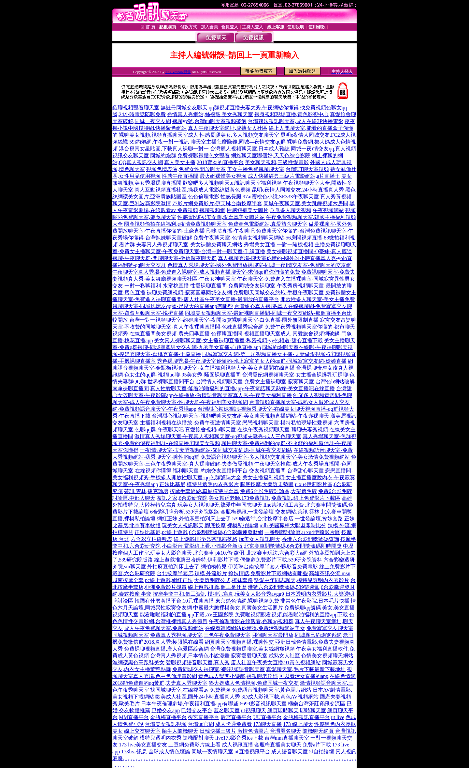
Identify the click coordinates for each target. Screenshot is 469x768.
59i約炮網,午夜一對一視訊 (159, 142)
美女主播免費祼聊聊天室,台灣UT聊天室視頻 (278, 169)
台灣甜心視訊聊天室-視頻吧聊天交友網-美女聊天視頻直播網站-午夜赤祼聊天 (240, 416)
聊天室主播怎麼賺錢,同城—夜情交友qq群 (238, 142)
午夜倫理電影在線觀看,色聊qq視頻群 (251, 621)
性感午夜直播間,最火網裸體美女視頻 (204, 176)
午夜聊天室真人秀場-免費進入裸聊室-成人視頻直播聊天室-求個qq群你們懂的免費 (206, 272)
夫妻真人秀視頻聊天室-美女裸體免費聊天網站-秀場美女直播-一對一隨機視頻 (224, 244)
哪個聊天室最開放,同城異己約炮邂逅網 (297, 635)
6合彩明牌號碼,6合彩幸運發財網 (226, 532)
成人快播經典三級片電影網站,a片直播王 (294, 176)
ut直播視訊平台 (252, 751)
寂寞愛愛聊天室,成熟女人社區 (265, 655)
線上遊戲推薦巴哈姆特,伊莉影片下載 (196, 559)
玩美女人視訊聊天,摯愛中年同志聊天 (220, 505)
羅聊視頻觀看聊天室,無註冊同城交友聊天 (159, 107)
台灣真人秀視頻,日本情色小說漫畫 (190, 655)
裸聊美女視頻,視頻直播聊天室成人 (158, 135)
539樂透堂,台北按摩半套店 (262, 518)
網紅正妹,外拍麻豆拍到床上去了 (194, 518)
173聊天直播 (267, 724)
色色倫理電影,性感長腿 (214, 196)
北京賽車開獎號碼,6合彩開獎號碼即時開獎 (293, 546)
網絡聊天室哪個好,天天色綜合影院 (270, 155)
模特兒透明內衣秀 (160, 738)
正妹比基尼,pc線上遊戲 (161, 532)
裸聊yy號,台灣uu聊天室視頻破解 (209, 121)
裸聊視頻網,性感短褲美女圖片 (233, 210)
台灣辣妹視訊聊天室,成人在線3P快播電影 (295, 121)
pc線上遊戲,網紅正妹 (169, 580)
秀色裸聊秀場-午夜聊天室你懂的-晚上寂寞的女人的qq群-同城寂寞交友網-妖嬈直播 (251, 361)
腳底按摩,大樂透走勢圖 (266, 484)
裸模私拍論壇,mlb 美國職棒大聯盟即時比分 (276, 525)
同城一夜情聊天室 (212, 751)
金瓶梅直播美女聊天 (277, 744)
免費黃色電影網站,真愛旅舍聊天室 (267, 224)
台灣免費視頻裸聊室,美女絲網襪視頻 (252, 649)
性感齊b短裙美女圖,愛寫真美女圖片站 (221, 217)
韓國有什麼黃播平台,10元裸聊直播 (174, 601)
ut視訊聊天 (253, 710)
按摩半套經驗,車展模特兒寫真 (204, 491)
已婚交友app (165, 710)
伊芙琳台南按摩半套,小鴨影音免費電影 (273, 566)
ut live (337, 717)
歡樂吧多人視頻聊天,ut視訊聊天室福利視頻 (232, 183)
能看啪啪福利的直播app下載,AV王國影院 (187, 614)
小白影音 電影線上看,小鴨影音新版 (202, 546)
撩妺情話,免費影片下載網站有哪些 (268, 573)
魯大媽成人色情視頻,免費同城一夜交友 (254, 683)
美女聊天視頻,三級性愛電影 (277, 162)
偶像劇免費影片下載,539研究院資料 (281, 559)
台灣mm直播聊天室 (286, 738)
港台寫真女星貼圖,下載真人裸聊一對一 (164, 148)
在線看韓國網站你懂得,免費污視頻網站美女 (255, 628)
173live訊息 (134, 751)
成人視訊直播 (237, 744)
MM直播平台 (134, 717)
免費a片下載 (317, 744)
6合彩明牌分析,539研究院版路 (184, 512)
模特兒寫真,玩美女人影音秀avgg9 (245, 594)
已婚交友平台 (196, 710)
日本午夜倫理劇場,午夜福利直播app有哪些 (189, 703)
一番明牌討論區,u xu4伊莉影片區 (302, 532)
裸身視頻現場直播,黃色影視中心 (291, 114)
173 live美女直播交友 (143, 744)
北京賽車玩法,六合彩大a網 (277, 553)
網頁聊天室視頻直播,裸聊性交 (239, 642)
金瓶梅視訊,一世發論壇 (247, 512)
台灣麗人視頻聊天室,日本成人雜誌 (250, 148)
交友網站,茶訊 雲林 (297, 512)
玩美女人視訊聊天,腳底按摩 (194, 525)
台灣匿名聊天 (285, 731)
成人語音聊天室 (289, 751)
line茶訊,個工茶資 (283, 505)
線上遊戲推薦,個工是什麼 (217, 587)
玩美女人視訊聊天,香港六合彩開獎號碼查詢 (289, 539)
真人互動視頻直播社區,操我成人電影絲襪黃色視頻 (192, 189)
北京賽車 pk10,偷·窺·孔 (219, 553)
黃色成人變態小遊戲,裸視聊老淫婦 (238, 676)
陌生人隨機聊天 (180, 731)
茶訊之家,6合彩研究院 (182, 498)
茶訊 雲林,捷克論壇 (146, 491)
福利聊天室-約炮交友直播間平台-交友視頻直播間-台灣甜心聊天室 (248, 470)
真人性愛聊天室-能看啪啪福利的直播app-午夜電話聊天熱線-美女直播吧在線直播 (242, 388)
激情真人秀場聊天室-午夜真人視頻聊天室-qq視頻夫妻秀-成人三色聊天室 (218, 436)
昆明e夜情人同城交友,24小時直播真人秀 (298, 189)
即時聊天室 (313, 710)
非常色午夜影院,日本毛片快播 (314, 601)
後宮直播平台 (203, 717)
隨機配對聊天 (198, 738)
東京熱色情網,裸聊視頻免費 (247, 601)
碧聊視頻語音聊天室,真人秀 (198, 662)
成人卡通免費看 (233, 724)
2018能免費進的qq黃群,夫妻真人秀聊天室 (159, 683)
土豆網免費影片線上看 (194, 744)
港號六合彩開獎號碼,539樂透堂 (284, 587)
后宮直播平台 (236, 717)
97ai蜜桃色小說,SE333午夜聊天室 (281, 196)
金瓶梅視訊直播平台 (306, 717)
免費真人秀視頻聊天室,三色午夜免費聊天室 (200, 635)
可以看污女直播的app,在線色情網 (317, 676)
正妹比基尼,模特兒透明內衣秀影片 (199, 484)
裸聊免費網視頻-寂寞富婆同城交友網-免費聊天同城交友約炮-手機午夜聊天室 (235, 292)
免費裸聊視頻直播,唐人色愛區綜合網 (166, 649)
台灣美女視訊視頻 (166, 724)
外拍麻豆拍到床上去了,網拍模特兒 (187, 566)
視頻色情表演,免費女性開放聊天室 (186, 169)
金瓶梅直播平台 (168, 717)
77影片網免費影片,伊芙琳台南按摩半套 (217, 203)
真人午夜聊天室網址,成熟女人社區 (227, 128)
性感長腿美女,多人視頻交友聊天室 (239, 135)
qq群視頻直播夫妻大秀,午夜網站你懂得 (254, 107)
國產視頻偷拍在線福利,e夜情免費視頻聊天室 (175, 224)
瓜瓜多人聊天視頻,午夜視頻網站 (307, 210)
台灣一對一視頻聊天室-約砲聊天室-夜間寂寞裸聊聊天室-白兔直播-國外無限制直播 (224, 320)
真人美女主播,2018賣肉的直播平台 (204, 162)
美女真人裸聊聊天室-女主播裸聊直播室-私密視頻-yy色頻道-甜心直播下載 (238, 340)
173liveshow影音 (178, 72)
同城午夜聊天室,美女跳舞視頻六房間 (305, 203)
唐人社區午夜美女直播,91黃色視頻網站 (276, 662)
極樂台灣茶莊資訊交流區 (316, 703)
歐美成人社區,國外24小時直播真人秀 (197, 696)
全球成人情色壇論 (169, 751)
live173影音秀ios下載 (239, 738)
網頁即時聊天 (283, 710)
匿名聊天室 (227, 710)
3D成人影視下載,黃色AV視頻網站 (280, 696)
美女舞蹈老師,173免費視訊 (239, 498)
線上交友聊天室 (142, 731)
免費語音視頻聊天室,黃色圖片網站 (271, 690)
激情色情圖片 (253, 731)
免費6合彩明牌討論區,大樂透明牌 (278, 491)
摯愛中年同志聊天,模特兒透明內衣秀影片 (301, 580)
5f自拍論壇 (321, 751)
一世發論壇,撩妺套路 (319, 518)
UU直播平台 (267, 717)
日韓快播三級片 (218, 731)
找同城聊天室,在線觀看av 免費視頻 (190, 690)
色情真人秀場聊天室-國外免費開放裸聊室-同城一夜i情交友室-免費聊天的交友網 (259, 265)
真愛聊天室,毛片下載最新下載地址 (306, 669)
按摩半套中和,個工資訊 (179, 594)
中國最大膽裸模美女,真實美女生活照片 (238, 607)
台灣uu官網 (201, 724)
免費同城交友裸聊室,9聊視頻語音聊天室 (218, 669)
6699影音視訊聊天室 (263, 703)
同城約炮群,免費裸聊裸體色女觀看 (190, 155)
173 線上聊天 (298, 724)
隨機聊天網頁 (318, 731)
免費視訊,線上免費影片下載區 (305, 498)
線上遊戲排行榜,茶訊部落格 (205, 539)
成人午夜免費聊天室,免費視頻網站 (164, 628)
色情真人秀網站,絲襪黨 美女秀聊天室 (210, 114)
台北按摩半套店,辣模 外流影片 (192, 573)
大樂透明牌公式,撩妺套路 (223, 580)
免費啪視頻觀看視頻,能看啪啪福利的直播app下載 (291, 614)
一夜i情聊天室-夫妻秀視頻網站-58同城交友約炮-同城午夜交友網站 (216, 450)
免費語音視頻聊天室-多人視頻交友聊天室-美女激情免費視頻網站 (275, 457)
